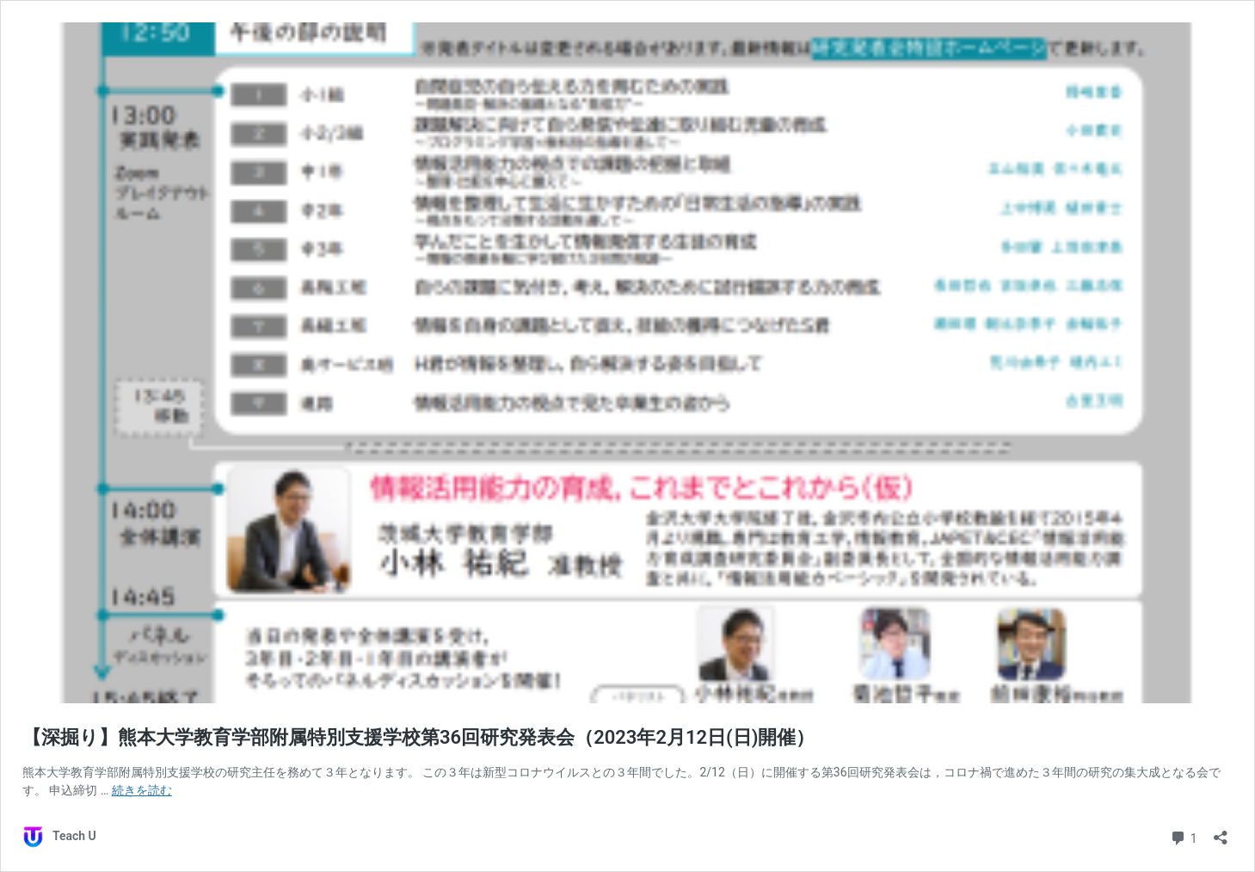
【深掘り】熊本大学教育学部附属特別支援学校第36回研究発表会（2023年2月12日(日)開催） (418, 737)
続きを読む (142, 790)
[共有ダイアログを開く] (1221, 832)
